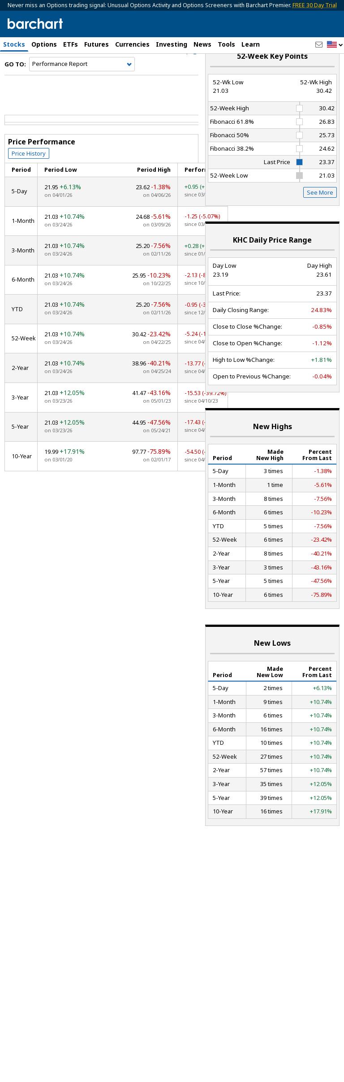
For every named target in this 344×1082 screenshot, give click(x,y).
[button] (335, 45)
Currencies (132, 44)
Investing (171, 44)
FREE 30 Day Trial (314, 5)
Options (44, 44)
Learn (250, 44)
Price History (29, 176)
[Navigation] (82, 87)
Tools (226, 44)
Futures (96, 44)
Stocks (14, 44)
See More (320, 215)
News (202, 44)
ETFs (70, 44)
